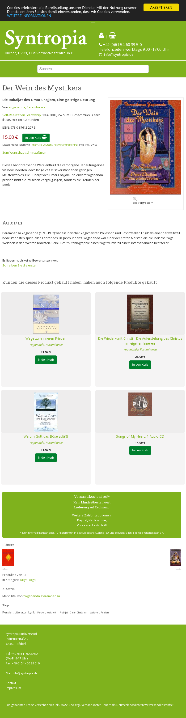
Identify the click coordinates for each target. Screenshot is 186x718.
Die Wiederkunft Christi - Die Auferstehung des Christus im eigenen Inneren (140, 341)
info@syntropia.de (119, 54)
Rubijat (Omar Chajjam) (73, 612)
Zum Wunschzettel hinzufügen (24, 152)
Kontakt (11, 683)
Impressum (13, 688)
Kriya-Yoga (28, 580)
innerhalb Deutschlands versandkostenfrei (54, 144)
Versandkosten (91, 705)
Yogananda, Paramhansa (27, 107)
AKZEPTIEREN (161, 7)
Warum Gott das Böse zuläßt (46, 436)
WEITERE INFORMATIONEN (29, 15)
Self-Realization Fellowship (21, 115)
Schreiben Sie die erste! (19, 265)
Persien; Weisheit (46, 612)
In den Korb (36, 137)
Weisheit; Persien (99, 612)
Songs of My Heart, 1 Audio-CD (140, 436)
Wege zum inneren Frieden (45, 338)
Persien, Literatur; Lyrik (18, 612)
